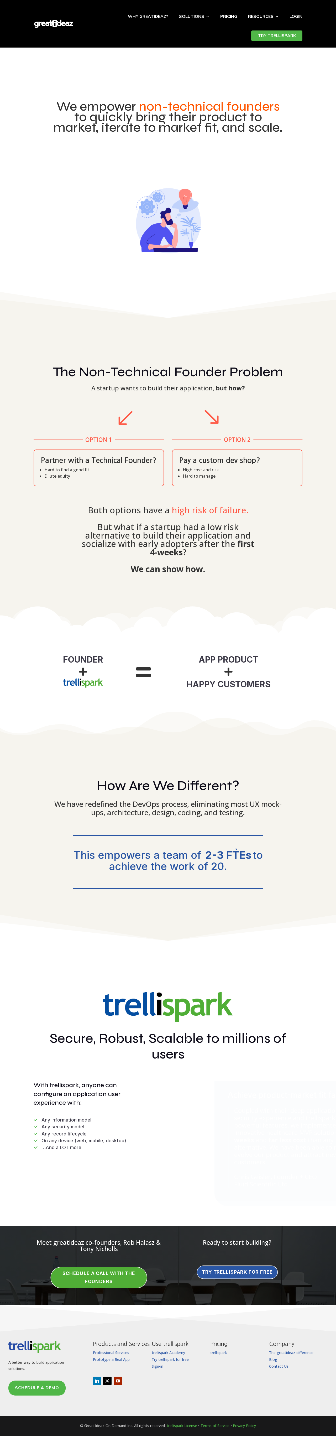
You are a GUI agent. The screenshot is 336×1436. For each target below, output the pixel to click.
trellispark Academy (168, 1352)
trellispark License (182, 1425)
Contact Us (278, 1366)
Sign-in (157, 1366)
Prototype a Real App (111, 1359)
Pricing (228, 16)
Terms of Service (215, 1425)
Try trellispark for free (170, 1359)
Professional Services (111, 1352)
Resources (261, 16)
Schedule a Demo (37, 1388)
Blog (273, 1359)
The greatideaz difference (291, 1352)
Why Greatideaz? (148, 16)
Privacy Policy (244, 1425)
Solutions (191, 16)
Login (296, 16)
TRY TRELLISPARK (277, 36)
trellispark (218, 1352)
